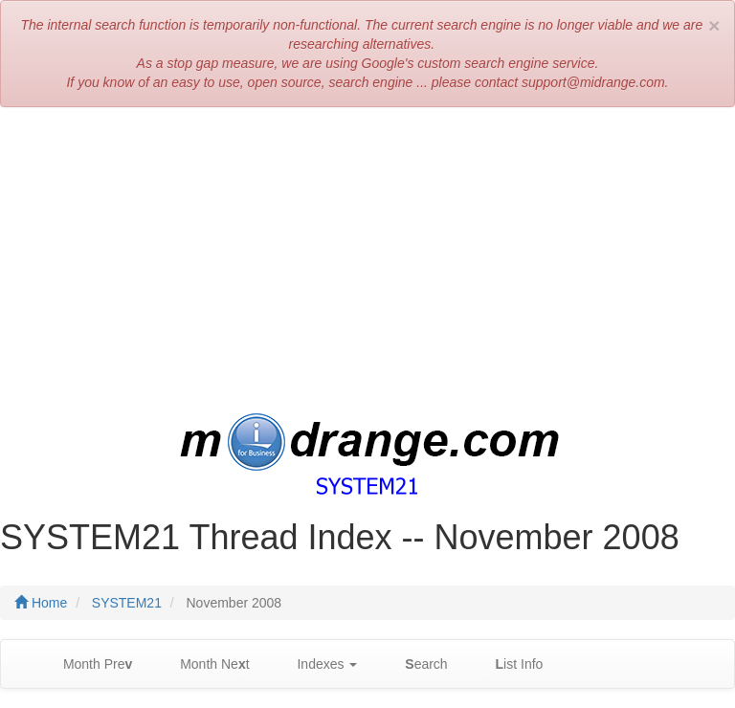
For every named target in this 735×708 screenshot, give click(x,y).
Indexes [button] (318, 664)
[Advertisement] (367, 260)
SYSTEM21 (127, 602)
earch (416, 664)
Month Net (205, 664)
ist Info (510, 664)
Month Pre (88, 664)
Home (40, 602)
